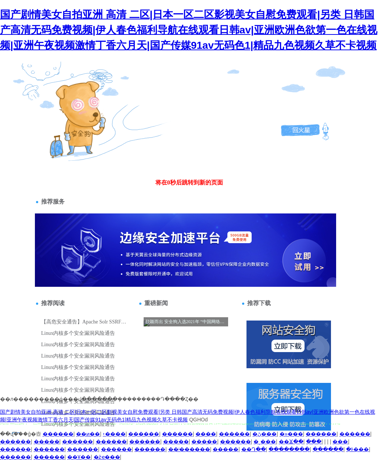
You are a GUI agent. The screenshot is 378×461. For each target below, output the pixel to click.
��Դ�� (253, 449)
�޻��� (340, 441)
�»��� (291, 434)
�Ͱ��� (357, 449)
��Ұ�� (79, 457)
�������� (289, 449)
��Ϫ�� (291, 441)
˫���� (114, 434)
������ (58, 434)
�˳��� (264, 441)
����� (47, 441)
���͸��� (313, 441)
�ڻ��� (264, 434)
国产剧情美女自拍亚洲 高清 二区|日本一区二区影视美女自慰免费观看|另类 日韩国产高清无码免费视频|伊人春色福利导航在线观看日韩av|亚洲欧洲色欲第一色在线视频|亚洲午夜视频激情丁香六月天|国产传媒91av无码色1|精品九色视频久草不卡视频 (188, 30)
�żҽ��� (107, 457)
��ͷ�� (88, 434)
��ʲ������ (189, 449)
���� (205, 434)
